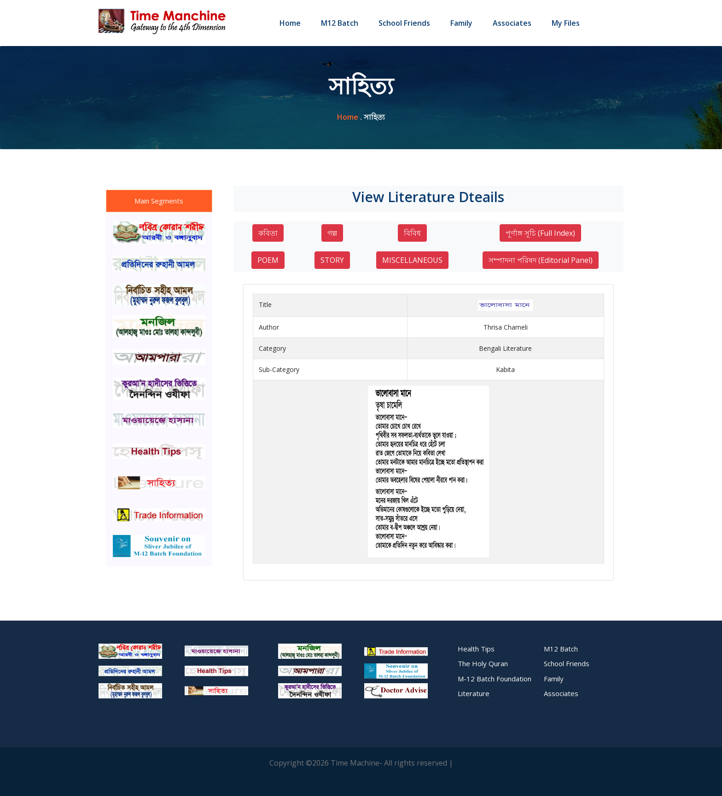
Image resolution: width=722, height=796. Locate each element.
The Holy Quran (483, 663)
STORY (332, 260)
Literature (473, 693)
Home (290, 23)
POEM (268, 260)
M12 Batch (339, 23)
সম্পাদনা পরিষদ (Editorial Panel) (541, 260)
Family (461, 23)
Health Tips (476, 648)
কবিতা (268, 233)
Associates (512, 23)
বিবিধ (412, 233)
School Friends (404, 23)
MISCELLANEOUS (412, 260)
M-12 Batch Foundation (494, 678)
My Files (566, 23)
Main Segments (158, 200)
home (347, 117)
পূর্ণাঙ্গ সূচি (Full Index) (540, 233)
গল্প (332, 233)
